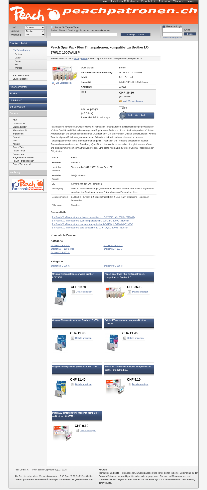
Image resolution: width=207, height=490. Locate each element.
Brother (18, 54)
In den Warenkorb (137, 115)
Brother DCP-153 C (113, 249)
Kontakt (190, 1)
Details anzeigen (84, 291)
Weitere (18, 68)
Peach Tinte (18, 147)
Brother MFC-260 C (113, 266)
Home (105, 1)
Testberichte (164, 1)
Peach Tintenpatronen (23, 161)
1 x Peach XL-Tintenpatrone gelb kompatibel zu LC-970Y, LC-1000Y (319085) (90, 227)
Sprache (15, 31)
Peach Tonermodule (22, 164)
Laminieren (16, 100)
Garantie (17, 137)
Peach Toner (19, 150)
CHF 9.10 (134, 379)
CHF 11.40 (78, 333)
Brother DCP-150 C (113, 245)
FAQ (15, 120)
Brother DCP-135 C (60, 245)
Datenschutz (19, 123)
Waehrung (16, 35)
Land (13, 27)
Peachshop (18, 154)
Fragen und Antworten (23, 157)
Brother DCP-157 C (60, 252)
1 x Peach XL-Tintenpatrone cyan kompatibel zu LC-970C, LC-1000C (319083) (90, 220)
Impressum (18, 133)
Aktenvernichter (18, 87)
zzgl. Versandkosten (133, 101)
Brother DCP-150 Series (62, 249)
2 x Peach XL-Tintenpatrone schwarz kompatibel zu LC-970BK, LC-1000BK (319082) (93, 217)
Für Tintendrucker (21, 50)
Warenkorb (178, 1)
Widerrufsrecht (20, 130)
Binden (14, 93)
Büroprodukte (17, 106)
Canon (18, 57)
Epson (18, 61)
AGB (15, 140)
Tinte (76, 58)
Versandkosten (20, 127)
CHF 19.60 (78, 287)
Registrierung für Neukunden (124, 1)
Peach (84, 58)
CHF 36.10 (135, 287)
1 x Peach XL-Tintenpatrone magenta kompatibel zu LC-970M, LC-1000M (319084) (92, 224)
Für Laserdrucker (21, 75)
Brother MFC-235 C (60, 266)
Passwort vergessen (172, 38)
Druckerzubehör (19, 43)
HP (16, 64)
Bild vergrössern (63, 83)
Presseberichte (148, 1)
